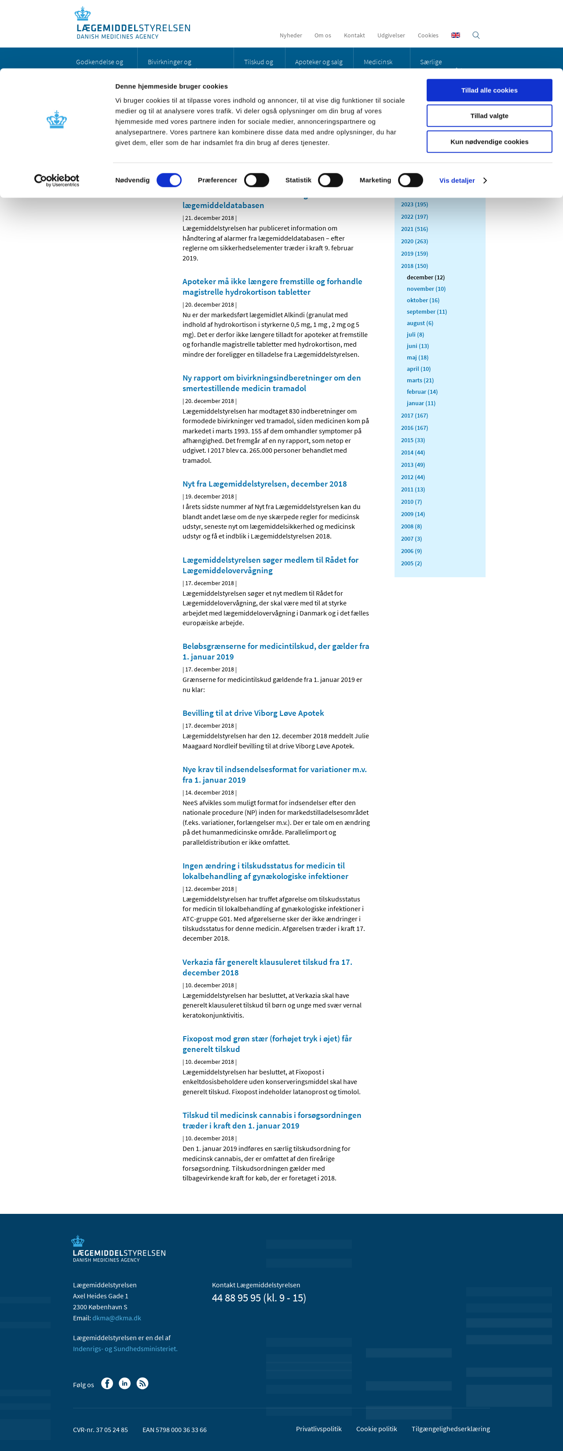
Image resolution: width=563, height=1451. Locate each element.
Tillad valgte (489, 47)
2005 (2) (411, 563)
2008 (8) (411, 526)
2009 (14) (413, 514)
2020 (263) (414, 241)
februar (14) (422, 392)
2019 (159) (414, 253)
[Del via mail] (234, 162)
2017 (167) (414, 415)
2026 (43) (413, 167)
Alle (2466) (415, 139)
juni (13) (418, 346)
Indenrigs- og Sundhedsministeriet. (125, 1348)
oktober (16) (423, 300)
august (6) (420, 323)
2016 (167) (414, 428)
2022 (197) (414, 216)
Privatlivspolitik (319, 1428)
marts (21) (420, 380)
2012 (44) (413, 477)
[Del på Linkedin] (204, 162)
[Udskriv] (362, 162)
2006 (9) (411, 551)
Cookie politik (376, 1428)
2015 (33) (413, 440)
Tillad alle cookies (489, 22)
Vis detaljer (457, 112)
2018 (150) (414, 266)
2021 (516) (414, 229)
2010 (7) (411, 502)
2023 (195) (414, 204)
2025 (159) (414, 179)
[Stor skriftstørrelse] (347, 162)
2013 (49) (413, 465)
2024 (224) (414, 192)
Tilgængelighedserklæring (451, 1428)
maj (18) (418, 357)
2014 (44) (413, 452)
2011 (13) (413, 489)
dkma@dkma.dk (116, 1317)
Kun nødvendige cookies (489, 73)
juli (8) (415, 334)
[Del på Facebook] (190, 162)
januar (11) (421, 403)
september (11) (427, 311)
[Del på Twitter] (219, 162)
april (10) (419, 369)
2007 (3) (411, 538)
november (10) (426, 289)
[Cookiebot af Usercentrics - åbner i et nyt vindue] (56, 112)
